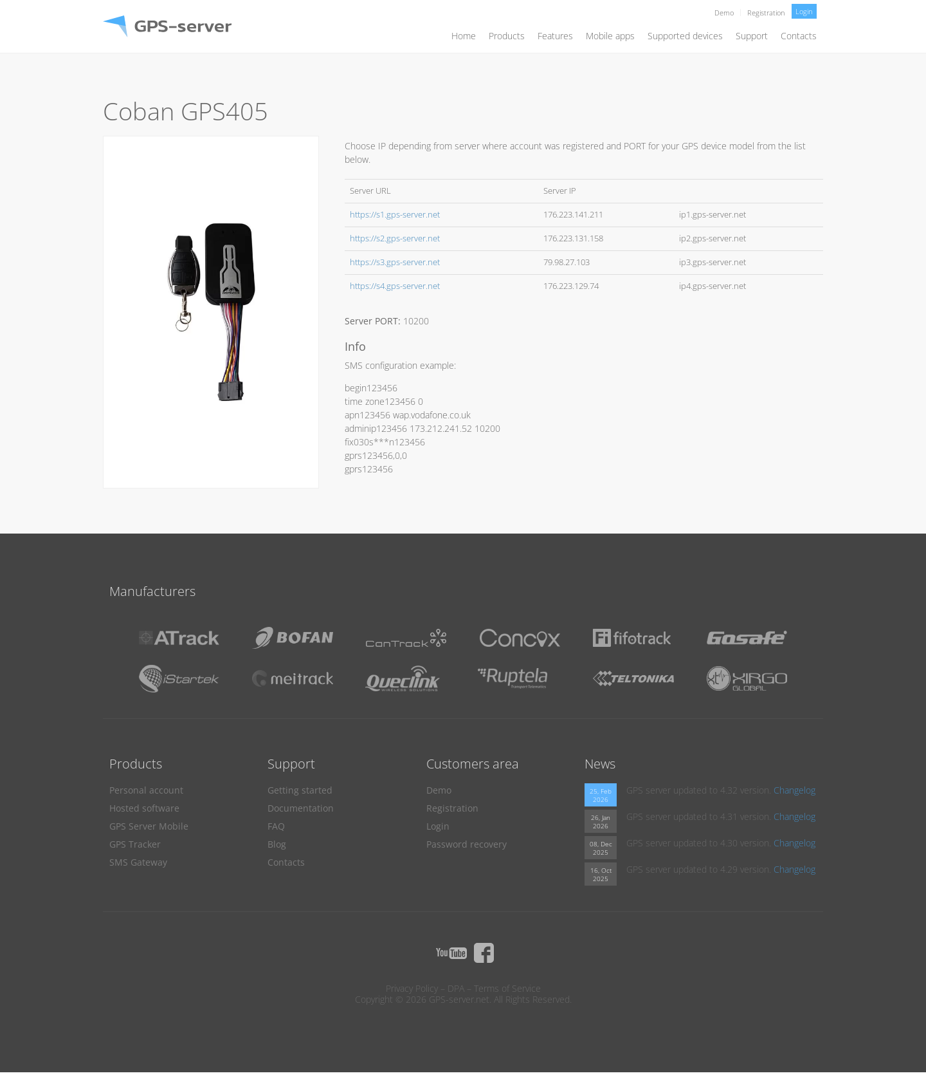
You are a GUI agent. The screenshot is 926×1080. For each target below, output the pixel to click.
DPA (456, 988)
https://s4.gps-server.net (395, 286)
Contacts (799, 36)
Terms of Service (507, 988)
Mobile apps (610, 36)
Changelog (794, 790)
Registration (766, 12)
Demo (724, 12)
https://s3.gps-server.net (395, 262)
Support (752, 36)
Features (555, 36)
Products (507, 36)
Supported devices (685, 36)
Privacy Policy (412, 988)
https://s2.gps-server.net (395, 238)
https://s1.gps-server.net (395, 214)
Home (463, 36)
